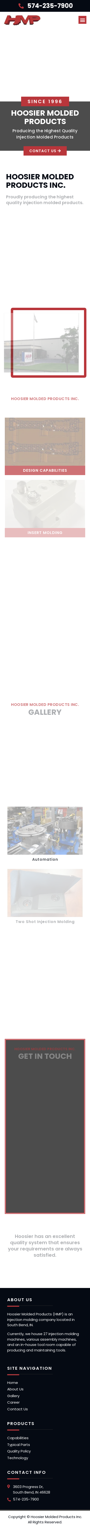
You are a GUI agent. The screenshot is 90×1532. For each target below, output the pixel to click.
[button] (82, 20)
